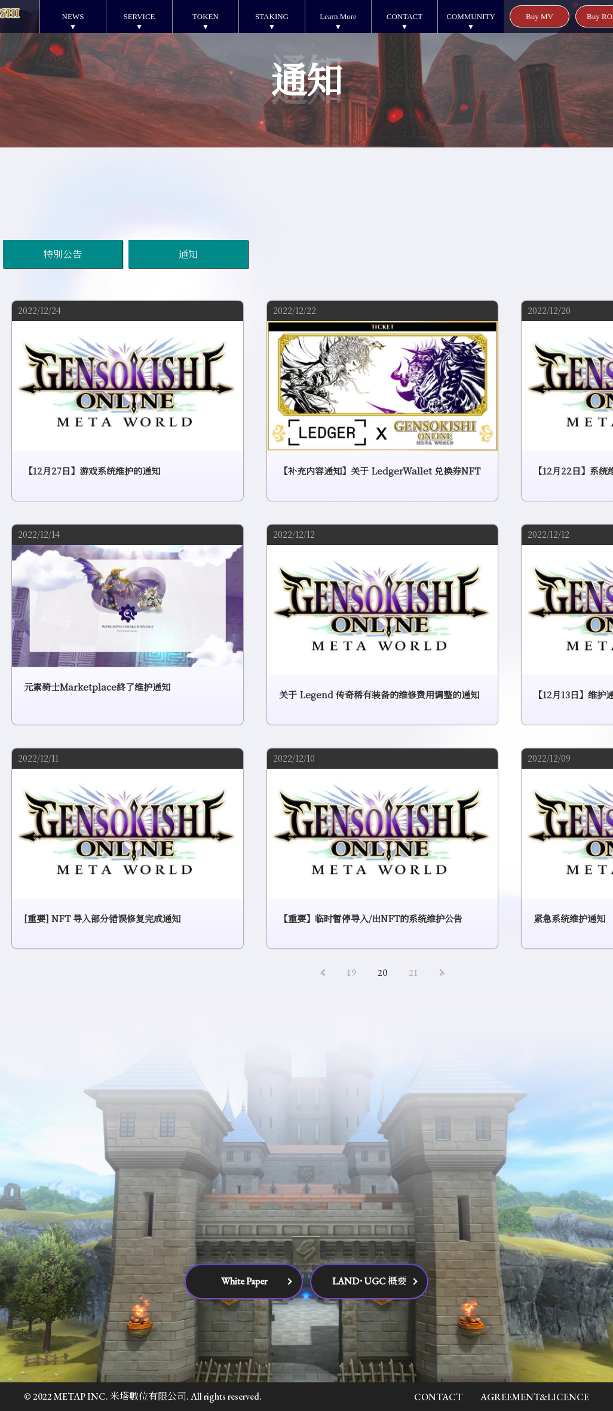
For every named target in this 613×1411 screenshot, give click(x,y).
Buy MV (539, 16)
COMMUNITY (470, 16)
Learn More (338, 16)
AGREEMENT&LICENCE (534, 1397)
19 (351, 972)
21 (413, 972)
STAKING (272, 16)
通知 (188, 254)
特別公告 (63, 254)
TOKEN (205, 16)
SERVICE (139, 16)
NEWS (73, 16)
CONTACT (404, 16)
